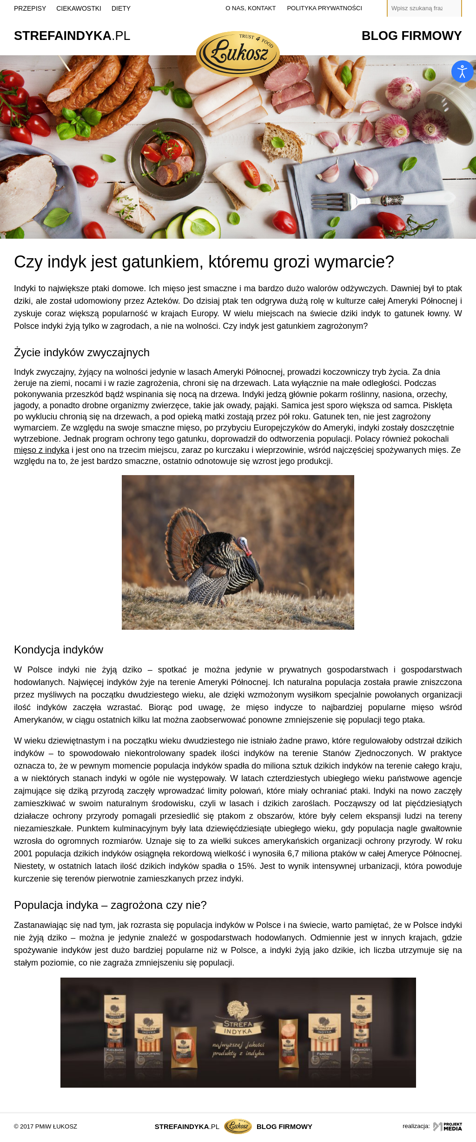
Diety (121, 8)
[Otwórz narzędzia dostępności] (462, 71)
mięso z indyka (41, 450)
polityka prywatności (324, 8)
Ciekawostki (78, 8)
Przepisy (30, 8)
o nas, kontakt (250, 8)
